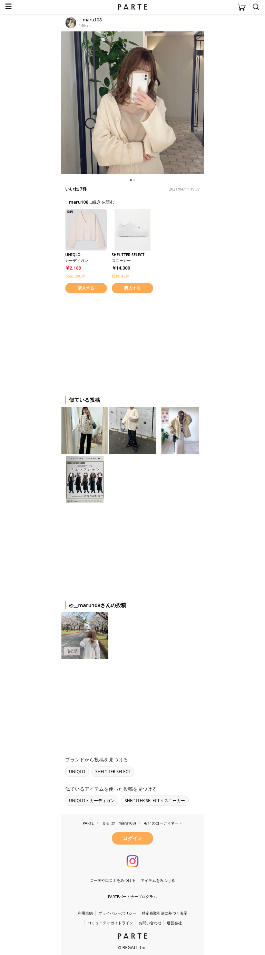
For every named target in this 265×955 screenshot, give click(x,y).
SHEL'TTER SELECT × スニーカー (155, 800)
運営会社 (174, 922)
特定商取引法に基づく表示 (164, 913)
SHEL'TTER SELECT (112, 771)
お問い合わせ (150, 922)
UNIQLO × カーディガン (92, 800)
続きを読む (103, 202)
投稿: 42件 (120, 276)
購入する (86, 288)
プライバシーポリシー (117, 913)
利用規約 (85, 913)
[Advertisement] (116, 343)
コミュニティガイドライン (110, 922)
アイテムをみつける (158, 880)
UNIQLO (77, 771)
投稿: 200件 (75, 276)
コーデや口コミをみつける (113, 880)
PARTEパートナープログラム (132, 896)
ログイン (132, 838)
